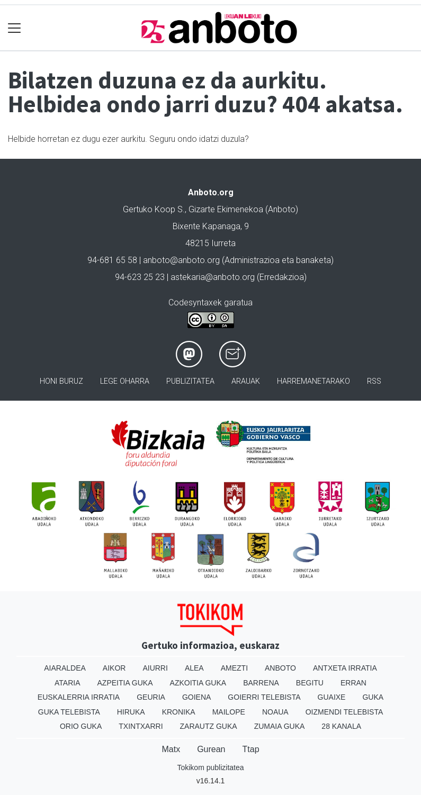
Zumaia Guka (279, 726)
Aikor (114, 668)
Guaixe (332, 697)
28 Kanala (341, 726)
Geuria (151, 697)
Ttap (251, 749)
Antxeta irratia (345, 668)
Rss (374, 381)
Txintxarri (141, 726)
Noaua (275, 712)
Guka (372, 697)
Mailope (228, 712)
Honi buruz (61, 381)
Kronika (178, 712)
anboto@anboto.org (181, 260)
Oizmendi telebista (344, 712)
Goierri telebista (264, 697)
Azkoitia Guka (198, 683)
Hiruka (131, 712)
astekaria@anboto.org (213, 277)
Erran (353, 683)
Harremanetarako (313, 381)
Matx (171, 749)
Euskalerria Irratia (79, 697)
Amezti (234, 668)
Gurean (211, 749)
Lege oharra (124, 381)
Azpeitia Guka (125, 683)
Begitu (310, 683)
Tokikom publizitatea (210, 767)
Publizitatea (190, 381)
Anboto (280, 668)
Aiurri (154, 668)
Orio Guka (81, 726)
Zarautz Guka (208, 726)
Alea (194, 668)
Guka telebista (69, 712)
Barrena (261, 683)
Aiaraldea (65, 668)
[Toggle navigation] (14, 28)
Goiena (196, 697)
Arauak (245, 381)
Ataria (67, 683)
